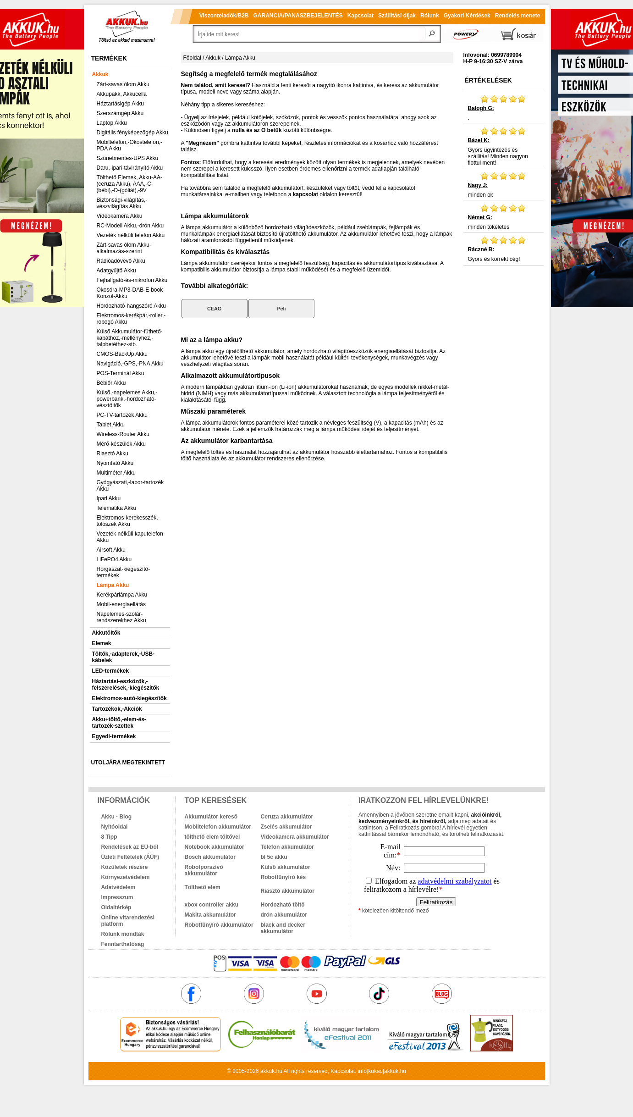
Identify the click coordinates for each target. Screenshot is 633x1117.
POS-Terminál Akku (120, 373)
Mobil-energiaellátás (121, 604)
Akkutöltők (106, 633)
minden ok (503, 184)
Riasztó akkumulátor (287, 891)
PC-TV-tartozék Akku (122, 415)
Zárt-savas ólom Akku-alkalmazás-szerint (124, 248)
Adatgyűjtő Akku (116, 270)
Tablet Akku (111, 424)
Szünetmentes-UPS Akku (128, 158)
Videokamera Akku (120, 216)
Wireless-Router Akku (123, 434)
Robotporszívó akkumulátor (204, 870)
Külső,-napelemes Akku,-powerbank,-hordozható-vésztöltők (127, 399)
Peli (281, 308)
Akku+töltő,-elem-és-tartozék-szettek (119, 722)
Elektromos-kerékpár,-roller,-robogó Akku (131, 318)
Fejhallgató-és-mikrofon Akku (132, 280)
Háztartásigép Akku (120, 103)
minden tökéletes (503, 217)
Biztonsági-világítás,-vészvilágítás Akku (122, 203)
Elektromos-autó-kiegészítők (129, 698)
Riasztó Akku (112, 453)
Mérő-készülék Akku (121, 444)
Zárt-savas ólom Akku (123, 84)
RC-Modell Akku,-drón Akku (130, 225)
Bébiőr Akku (111, 383)
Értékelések (488, 80)
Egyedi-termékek (114, 736)
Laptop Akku (112, 123)
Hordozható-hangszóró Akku (131, 306)
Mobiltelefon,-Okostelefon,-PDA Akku (129, 145)
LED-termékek (110, 671)
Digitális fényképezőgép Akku (132, 132)
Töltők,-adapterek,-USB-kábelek (123, 657)
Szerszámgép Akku (120, 113)
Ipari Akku (109, 498)
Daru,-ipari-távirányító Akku (130, 168)
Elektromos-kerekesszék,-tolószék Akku (128, 520)
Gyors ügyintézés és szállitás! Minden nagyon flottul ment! (503, 146)
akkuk (267, 1071)
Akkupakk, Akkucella (122, 94)
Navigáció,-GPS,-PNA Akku (130, 363)
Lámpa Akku (113, 585)
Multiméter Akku (116, 473)
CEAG (214, 308)
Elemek (101, 643)
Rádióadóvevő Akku (121, 261)
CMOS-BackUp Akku (122, 354)
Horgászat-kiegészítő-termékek (123, 572)
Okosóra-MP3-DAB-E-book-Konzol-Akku (131, 293)
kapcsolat (305, 194)
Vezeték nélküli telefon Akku (131, 235)
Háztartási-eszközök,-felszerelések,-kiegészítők (126, 684)
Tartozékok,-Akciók (117, 709)
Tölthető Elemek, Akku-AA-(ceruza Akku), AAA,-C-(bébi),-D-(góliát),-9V (129, 184)
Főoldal (192, 58)
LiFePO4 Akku (114, 559)
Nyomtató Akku (115, 463)
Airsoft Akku (111, 550)
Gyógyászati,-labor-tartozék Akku (130, 485)
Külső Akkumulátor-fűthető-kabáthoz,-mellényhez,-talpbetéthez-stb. (130, 338)
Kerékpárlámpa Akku (122, 595)
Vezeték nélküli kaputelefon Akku (130, 537)
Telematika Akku (117, 508)
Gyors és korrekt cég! (503, 249)
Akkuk (100, 74)
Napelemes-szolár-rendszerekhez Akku (121, 617)
